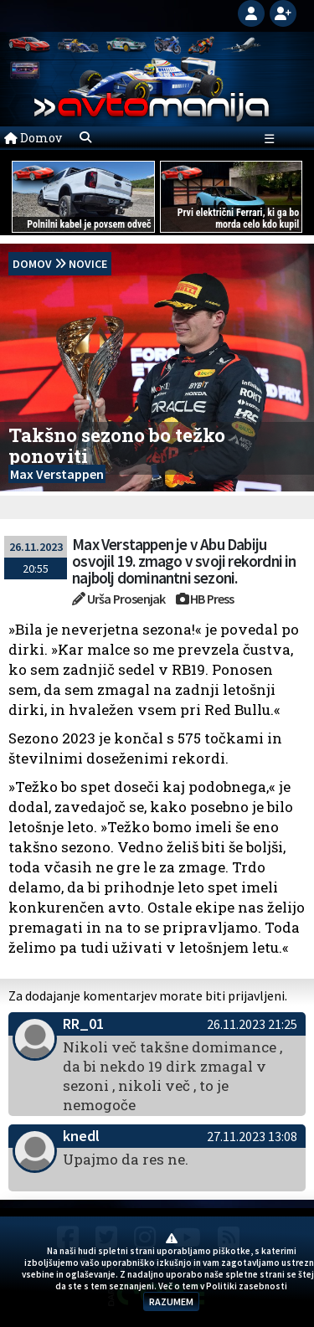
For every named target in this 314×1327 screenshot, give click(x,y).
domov (32, 263)
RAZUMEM (171, 1301)
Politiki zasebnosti (246, 1286)
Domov (33, 138)
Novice (88, 263)
